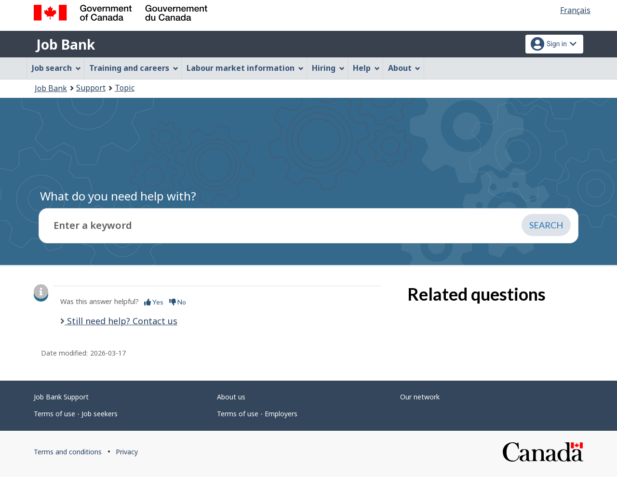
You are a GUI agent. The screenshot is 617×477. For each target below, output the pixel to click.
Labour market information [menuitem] (245, 68)
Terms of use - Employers (257, 413)
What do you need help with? (118, 195)
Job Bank (65, 44)
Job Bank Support (61, 396)
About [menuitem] (404, 68)
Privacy (127, 451)
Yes (153, 302)
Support (91, 87)
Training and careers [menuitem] (133, 68)
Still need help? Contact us (121, 321)
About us (231, 396)
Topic (124, 87)
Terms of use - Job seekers (76, 413)
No (177, 302)
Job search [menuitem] (56, 68)
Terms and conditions (68, 451)
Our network (420, 396)
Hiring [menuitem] (328, 68)
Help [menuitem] (366, 68)
